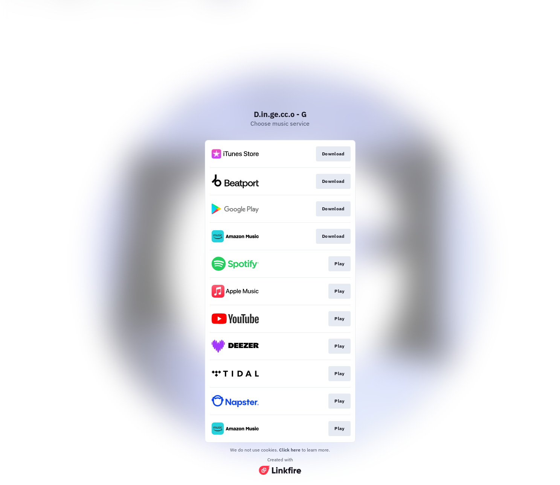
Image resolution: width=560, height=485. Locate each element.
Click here (290, 450)
